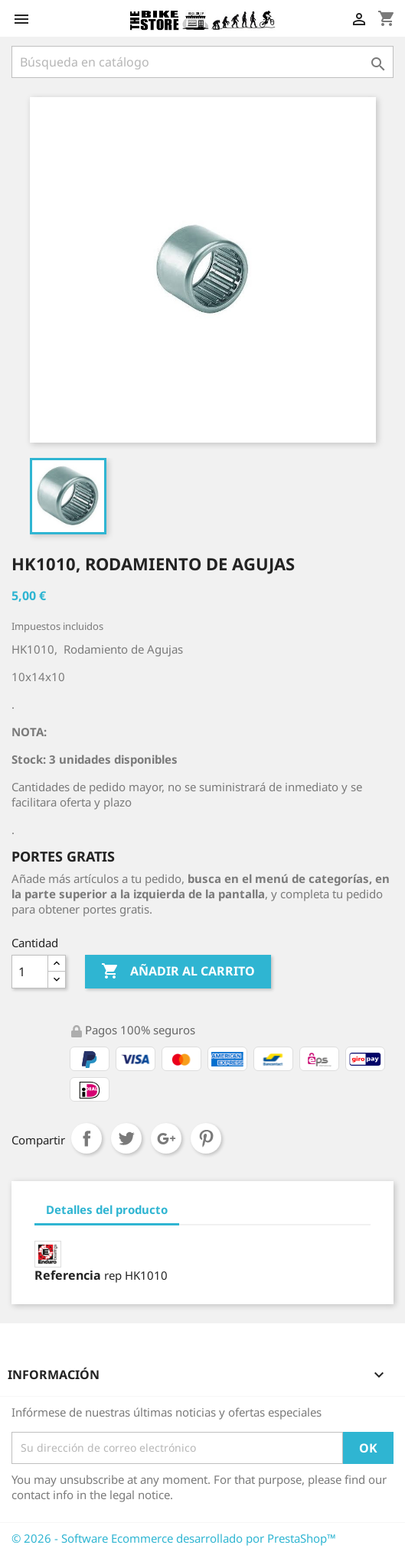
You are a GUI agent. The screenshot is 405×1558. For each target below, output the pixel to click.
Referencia (67, 1275)
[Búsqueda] (202, 62)
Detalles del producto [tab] (107, 1209)
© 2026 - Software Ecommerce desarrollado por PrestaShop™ (173, 1538)
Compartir (86, 1138)
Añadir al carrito (178, 972)
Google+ (166, 1138)
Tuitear (126, 1138)
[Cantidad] (29, 971)
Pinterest (206, 1138)
